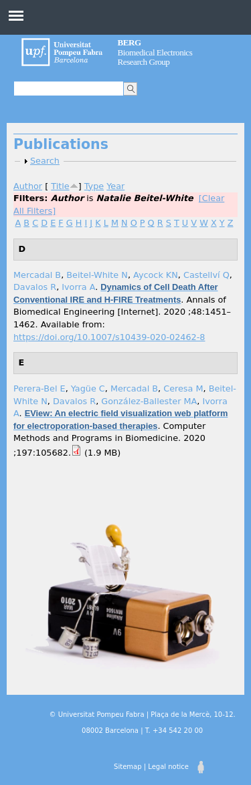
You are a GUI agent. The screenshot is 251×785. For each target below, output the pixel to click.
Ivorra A (78, 287)
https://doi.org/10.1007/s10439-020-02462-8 (109, 337)
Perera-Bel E (39, 388)
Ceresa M (183, 388)
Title (60, 186)
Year (115, 186)
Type (94, 186)
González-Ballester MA (149, 401)
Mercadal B (37, 275)
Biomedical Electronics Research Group (155, 52)
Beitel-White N (97, 275)
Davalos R (34, 287)
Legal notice (168, 766)
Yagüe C (88, 388)
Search (45, 161)
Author (27, 186)
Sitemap (127, 766)
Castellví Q (206, 275)
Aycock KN (155, 275)
